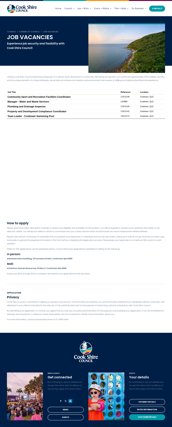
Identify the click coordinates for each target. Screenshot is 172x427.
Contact (157, 8)
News (65, 315)
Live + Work (83, 8)
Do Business (138, 8)
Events (65, 323)
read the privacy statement (25, 411)
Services (14, 354)
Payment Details (147, 308)
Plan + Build (120, 8)
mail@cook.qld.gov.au (113, 366)
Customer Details (147, 323)
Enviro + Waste (101, 8)
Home (58, 8)
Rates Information (147, 315)
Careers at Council (29, 31)
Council (68, 8)
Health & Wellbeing (19, 360)
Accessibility (53, 354)
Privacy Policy (53, 360)
